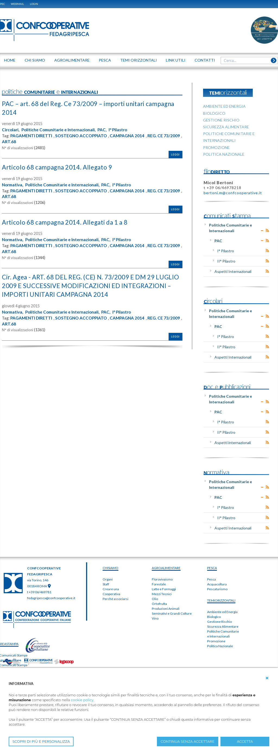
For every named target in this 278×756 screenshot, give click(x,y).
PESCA (212, 568)
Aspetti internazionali (232, 442)
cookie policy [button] (82, 700)
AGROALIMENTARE (166, 568)
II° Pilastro (226, 261)
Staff (106, 584)
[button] (267, 678)
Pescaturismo (217, 589)
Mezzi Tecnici (162, 594)
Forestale (159, 584)
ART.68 (45, 141)
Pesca (211, 579)
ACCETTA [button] (245, 741)
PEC (2, 3)
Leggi (175, 153)
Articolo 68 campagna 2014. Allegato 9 (61, 167)
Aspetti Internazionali (232, 271)
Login (34, 3)
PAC (218, 240)
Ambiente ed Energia (222, 612)
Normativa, (13, 184)
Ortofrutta (159, 604)
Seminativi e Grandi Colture (172, 613)
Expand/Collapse (262, 230)
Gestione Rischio (219, 622)
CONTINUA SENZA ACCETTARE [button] (187, 741)
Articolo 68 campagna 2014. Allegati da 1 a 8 (70, 221)
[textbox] (247, 60)
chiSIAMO (110, 568)
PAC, (106, 129)
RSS (267, 230)
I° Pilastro (122, 129)
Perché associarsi (115, 599)
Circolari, (11, 129)
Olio (155, 599)
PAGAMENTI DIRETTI (31, 135)
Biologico (214, 617)
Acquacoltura (217, 584)
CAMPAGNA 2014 (131, 135)
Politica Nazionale (220, 646)
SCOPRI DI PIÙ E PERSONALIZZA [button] (41, 741)
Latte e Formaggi (164, 589)
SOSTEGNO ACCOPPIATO (83, 135)
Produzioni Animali (165, 609)
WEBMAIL (17, 3)
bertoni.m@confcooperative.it (233, 192)
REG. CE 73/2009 (18, 141)
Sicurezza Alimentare (222, 626)
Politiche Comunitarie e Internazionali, (61, 129)
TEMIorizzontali (221, 600)
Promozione (216, 641)
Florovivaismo (162, 579)
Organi (108, 579)
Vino (155, 618)
